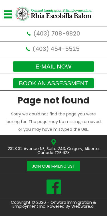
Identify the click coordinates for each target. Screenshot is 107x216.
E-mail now (53, 66)
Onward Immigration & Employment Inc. (54, 204)
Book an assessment (53, 83)
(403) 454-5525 (56, 49)
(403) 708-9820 (56, 34)
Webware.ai (82, 206)
